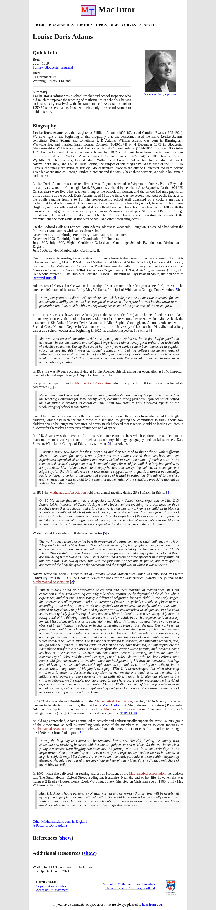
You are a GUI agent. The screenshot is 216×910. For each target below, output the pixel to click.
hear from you (152, 904)
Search (146, 25)
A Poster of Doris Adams (50, 825)
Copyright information (51, 886)
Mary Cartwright (114, 705)
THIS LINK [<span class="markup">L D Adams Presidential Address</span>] (128, 713)
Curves (129, 25)
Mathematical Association (93, 383)
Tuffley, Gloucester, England (53, 67)
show (65, 838)
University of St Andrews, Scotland (130, 888)
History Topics (92, 25)
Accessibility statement (52, 890)
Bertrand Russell (44, 278)
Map (114, 25)
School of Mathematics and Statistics (129, 884)
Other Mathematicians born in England (60, 821)
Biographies (61, 25)
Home (40, 25)
